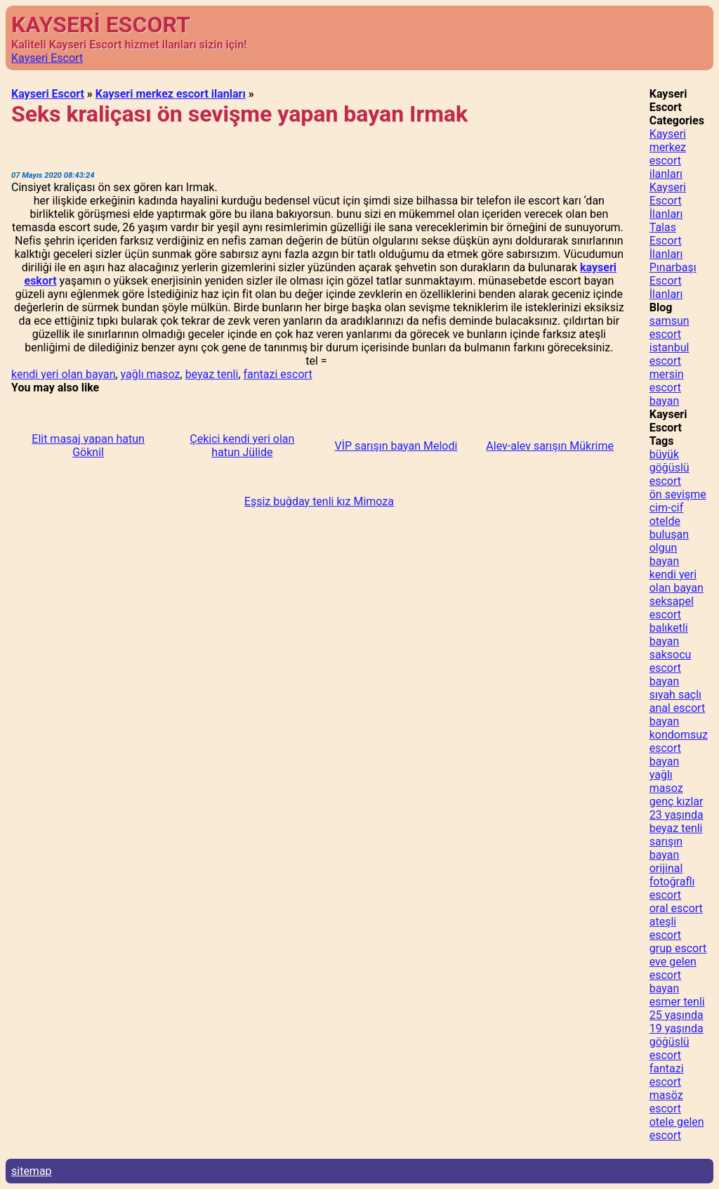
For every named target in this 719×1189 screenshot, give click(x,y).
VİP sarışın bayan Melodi (396, 446)
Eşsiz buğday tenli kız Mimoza (319, 501)
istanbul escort (669, 354)
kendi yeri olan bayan (63, 374)
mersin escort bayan (666, 388)
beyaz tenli (212, 374)
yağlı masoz (150, 374)
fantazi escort (278, 374)
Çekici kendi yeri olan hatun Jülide (242, 445)
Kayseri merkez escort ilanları (170, 93)
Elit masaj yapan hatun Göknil (88, 445)
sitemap (31, 1171)
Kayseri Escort (47, 58)
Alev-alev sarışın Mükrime (550, 446)
